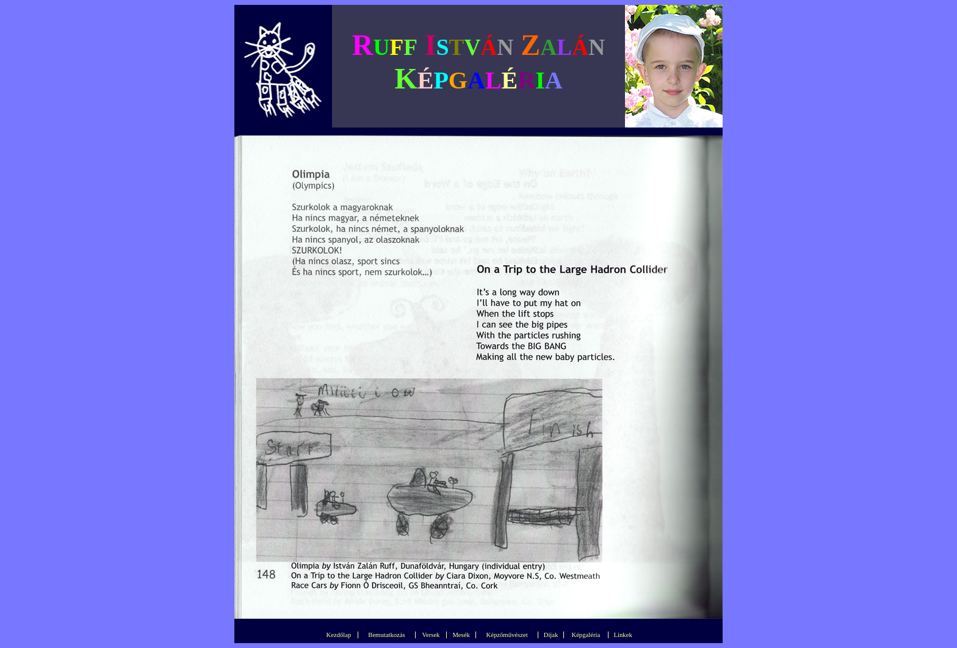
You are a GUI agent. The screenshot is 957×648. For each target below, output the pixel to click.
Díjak (551, 635)
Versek (430, 635)
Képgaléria (585, 635)
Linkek (623, 635)
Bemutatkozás (386, 635)
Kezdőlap (339, 635)
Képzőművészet (507, 635)
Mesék (460, 635)
